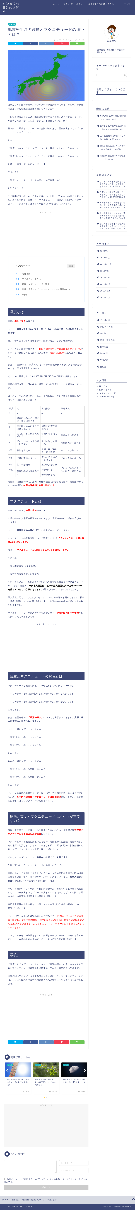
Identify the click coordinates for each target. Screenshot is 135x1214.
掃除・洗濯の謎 (107, 340)
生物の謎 (104, 360)
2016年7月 (105, 297)
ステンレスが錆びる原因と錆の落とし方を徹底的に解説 (113, 127)
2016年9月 (105, 284)
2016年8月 (105, 291)
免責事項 (29, 1206)
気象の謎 (12, 24)
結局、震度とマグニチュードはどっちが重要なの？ (46, 289)
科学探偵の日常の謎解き (11, 7)
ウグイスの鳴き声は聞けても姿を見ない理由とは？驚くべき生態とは (112, 184)
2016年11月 (106, 271)
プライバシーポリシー (74, 4)
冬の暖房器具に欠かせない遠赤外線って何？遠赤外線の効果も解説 (112, 205)
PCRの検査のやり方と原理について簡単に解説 (113, 117)
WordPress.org (106, 396)
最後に (25, 294)
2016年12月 (106, 264)
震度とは (26, 274)
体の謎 (103, 333)
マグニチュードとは (31, 279)
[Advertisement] (46, 233)
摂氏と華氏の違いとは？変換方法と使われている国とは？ (113, 147)
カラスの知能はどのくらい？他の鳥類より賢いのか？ (113, 137)
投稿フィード (105, 390)
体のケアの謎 (106, 327)
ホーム (56, 4)
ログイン (103, 386)
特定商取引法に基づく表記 (101, 4)
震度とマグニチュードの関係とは (38, 284)
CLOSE (70, 266)
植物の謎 (104, 347)
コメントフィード (107, 393)
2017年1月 (105, 257)
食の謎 (103, 367)
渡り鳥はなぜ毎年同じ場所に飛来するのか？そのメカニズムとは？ (112, 226)
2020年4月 (105, 251)
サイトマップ (124, 4)
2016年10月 (106, 277)
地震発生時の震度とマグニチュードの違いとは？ (113, 157)
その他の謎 (105, 320)
